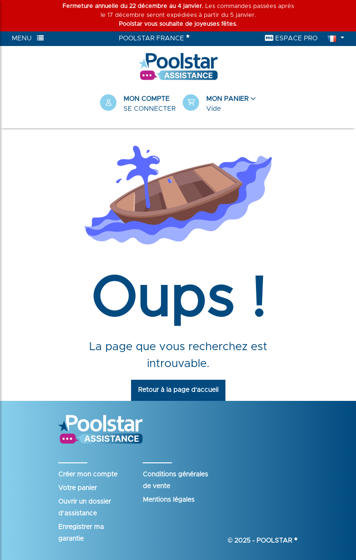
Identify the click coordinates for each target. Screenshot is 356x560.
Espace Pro (291, 38)
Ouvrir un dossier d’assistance (84, 508)
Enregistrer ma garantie (81, 533)
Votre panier (77, 488)
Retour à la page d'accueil (178, 390)
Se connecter (150, 109)
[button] (219, 104)
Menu (28, 38)
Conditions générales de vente (175, 480)
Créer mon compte (87, 474)
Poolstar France (154, 37)
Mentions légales (168, 500)
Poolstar (277, 540)
